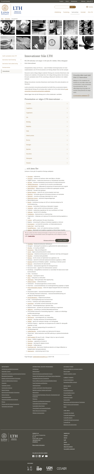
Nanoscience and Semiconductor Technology (74, 402)
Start (2, 19)
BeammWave (31, 188)
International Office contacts (70, 382)
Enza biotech (31, 224)
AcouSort (30, 179)
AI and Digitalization (68, 391)
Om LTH (90, 12)
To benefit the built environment (71, 420)
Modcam (30, 264)
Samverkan (75, 12)
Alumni (65, 438)
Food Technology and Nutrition (40, 383)
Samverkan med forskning (11, 60)
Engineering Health (68, 397)
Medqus (30, 258)
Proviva (47, 140)
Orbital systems (47, 136)
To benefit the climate (69, 413)
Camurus (30, 206)
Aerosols (66, 388)
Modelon (30, 262)
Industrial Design (36, 386)
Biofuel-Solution (32, 192)
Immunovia (30, 250)
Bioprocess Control (33, 198)
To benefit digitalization (69, 415)
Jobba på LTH (90, 1)
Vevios (29, 339)
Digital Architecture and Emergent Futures (42, 374)
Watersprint (47, 158)
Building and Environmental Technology (11, 378)
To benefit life (67, 422)
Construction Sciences (7, 388)
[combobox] (62, 7)
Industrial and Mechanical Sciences (10, 400)
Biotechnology (36, 371)
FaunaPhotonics (32, 228)
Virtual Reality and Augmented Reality (42, 408)
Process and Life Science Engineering (10, 404)
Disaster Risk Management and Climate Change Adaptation (46, 376)
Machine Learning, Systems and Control (42, 390)
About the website (68, 447)
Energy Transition (68, 395)
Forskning (66, 12)
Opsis (29, 278)
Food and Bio (67, 400)
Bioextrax (30, 194)
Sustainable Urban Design (39, 406)
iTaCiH (29, 252)
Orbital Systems (32, 282)
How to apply (67, 371)
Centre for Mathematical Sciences (10, 381)
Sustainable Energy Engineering (40, 404)
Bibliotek (83, 1)
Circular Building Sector (69, 393)
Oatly (47, 131)
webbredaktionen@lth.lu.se (40, 357)
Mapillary (47, 126)
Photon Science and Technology (71, 405)
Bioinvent (30, 196)
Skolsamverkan (6, 68)
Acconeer (47, 104)
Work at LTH (67, 444)
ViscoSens (30, 341)
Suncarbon (47, 154)
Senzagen (47, 145)
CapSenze (30, 208)
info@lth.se (35, 442)
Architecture (35, 369)
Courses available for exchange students (73, 369)
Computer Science (6, 386)
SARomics (30, 310)
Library (65, 442)
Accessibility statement (69, 449)
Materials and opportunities (70, 425)
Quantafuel (31, 304)
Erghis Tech (31, 226)
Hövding (47, 122)
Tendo (29, 327)
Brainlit (30, 202)
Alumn (67, 1)
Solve (29, 316)
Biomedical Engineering (7, 376)
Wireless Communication (38, 413)
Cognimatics (47, 113)
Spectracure (31, 317)
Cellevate (30, 212)
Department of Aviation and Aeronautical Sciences (13, 374)
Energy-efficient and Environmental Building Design (45, 381)
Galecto (30, 230)
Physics (3, 402)
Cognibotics (47, 108)
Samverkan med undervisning (11, 64)
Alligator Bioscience (33, 184)
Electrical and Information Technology (10, 392)
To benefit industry (68, 418)
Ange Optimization (33, 186)
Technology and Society (7, 407)
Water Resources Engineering (39, 411)
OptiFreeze (31, 280)
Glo (47, 117)
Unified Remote (32, 331)
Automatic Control (6, 371)
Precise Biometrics (32, 298)
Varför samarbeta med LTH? (9, 56)
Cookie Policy (31, 236)
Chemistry (4, 383)
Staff (65, 440)
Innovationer (6, 71)
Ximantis (47, 163)
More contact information (38, 445)
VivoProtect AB (32, 347)
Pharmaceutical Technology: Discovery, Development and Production (46, 396)
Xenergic (30, 343)
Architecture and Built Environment (10, 369)
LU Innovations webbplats (81, 96)
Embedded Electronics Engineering (41, 378)
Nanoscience (36, 392)
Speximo (47, 149)
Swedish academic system (70, 374)
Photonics (35, 399)
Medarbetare (74, 1)
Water (65, 407)
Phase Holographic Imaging (35, 288)
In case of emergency (69, 380)
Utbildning (57, 12)
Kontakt (83, 12)
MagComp (30, 254)
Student (61, 1)
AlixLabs (30, 183)
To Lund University (5, 1)
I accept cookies (62, 241)
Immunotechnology (6, 397)
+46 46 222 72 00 (36, 440)
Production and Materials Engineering (41, 401)
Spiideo (30, 321)
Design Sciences (5, 390)
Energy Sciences (5, 395)
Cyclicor (30, 220)
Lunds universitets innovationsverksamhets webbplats (46, 90)
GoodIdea (30, 244)
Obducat (30, 276)
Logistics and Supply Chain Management (42, 388)
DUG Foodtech (31, 337)
